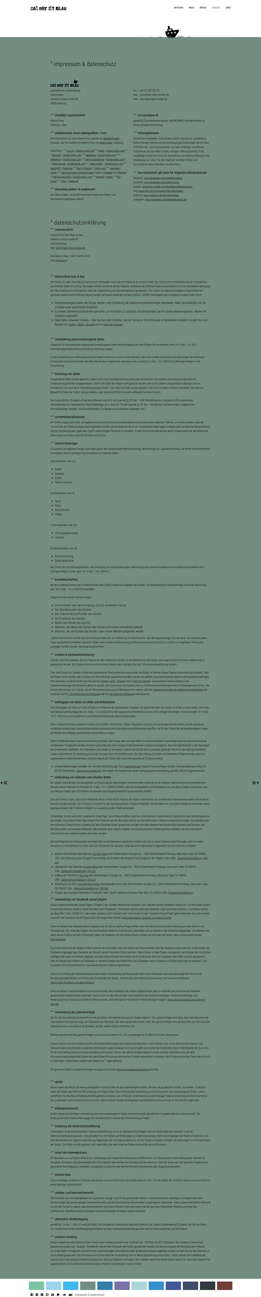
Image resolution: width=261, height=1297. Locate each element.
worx (191, 7)
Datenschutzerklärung (189, 858)
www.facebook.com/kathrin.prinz (161, 182)
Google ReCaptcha (88, 884)
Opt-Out (91, 871)
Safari (112, 681)
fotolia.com (100, 168)
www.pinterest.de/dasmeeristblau (161, 195)
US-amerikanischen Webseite (84, 694)
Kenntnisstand (57, 939)
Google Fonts (100, 854)
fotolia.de (73, 181)
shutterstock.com (85, 150)
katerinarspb (58, 163)
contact (216, 7)
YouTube (83, 875)
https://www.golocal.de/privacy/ (133, 1069)
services (178, 7)
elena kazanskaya (95, 159)
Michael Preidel (111, 138)
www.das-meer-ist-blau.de (153, 99)
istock (53, 172)
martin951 (55, 168)
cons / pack (83, 172)
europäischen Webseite (122, 694)
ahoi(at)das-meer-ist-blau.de (154, 94)
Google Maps (90, 867)
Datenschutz (196, 1242)
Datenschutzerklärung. (89, 770)
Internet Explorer (112, 324)
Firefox (72, 324)
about (203, 7)
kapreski (56, 155)
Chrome (89, 324)
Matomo (79, 1242)
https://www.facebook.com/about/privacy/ (72, 982)
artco (63, 181)
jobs (228, 7)
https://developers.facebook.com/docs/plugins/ (146, 917)
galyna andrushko (62, 177)
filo (118, 177)
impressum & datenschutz (89, 1294)
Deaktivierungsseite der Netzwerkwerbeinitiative (178, 689)
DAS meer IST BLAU (48, 9)
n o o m (70, 150)
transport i (66, 172)
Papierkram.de (132, 766)
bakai (101, 150)
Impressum (61, 260)
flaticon (122, 172)
